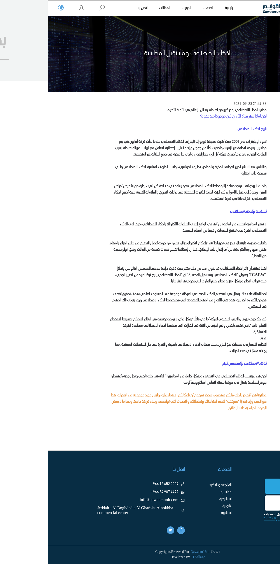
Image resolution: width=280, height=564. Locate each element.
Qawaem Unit (152, 552)
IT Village (150, 557)
